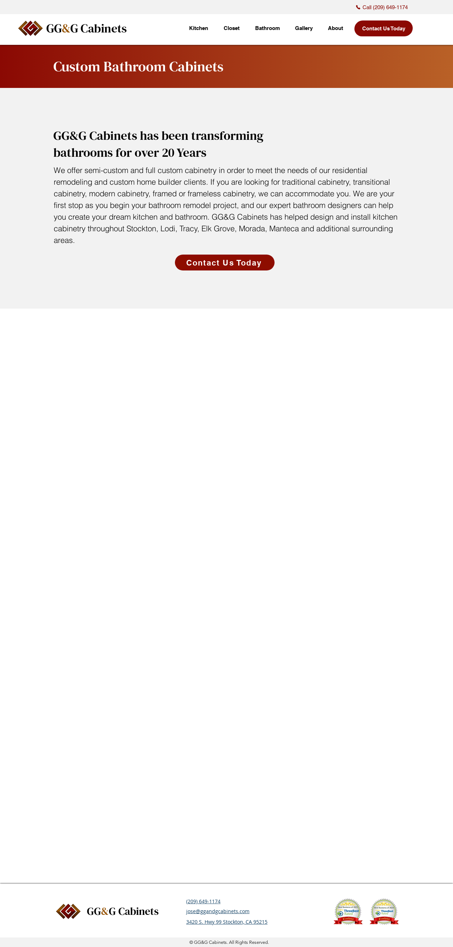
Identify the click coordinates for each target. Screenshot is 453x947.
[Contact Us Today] (383, 28)
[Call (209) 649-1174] (382, 7)
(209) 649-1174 (203, 901)
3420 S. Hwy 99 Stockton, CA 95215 (226, 921)
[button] (303, 28)
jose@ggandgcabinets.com (217, 911)
